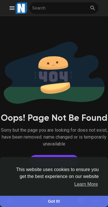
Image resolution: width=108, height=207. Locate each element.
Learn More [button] (86, 184)
